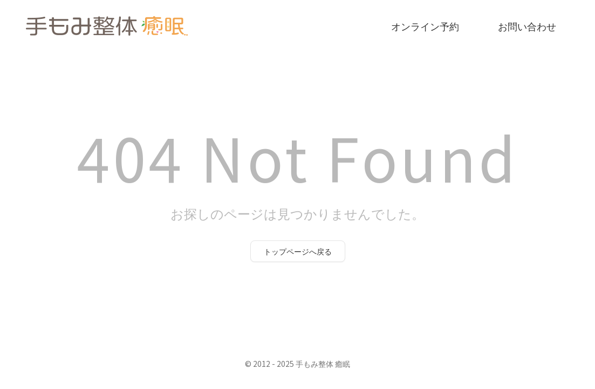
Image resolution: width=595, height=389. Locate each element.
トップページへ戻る (298, 251)
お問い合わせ (527, 26)
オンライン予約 (425, 26)
